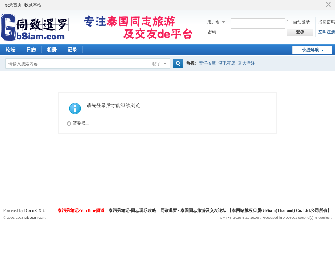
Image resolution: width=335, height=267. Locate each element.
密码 (212, 31)
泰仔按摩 (207, 63)
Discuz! (31, 210)
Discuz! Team (34, 218)
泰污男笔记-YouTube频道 (81, 210)
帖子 (156, 63)
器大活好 (246, 63)
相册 (52, 49)
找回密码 (326, 22)
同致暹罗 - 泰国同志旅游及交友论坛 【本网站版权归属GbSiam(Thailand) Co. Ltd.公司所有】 (246, 210)
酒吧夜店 (226, 63)
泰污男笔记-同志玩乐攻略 (132, 210)
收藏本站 (32, 4)
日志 (31, 49)
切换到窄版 (327, 5)
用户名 (213, 22)
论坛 (10, 49)
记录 (72, 49)
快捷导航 (310, 49)
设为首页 (13, 4)
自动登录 (298, 22)
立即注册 (326, 31)
